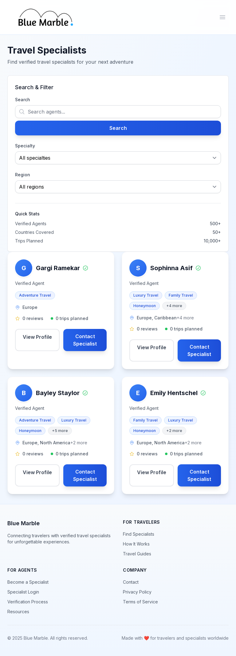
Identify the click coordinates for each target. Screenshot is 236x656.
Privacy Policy (137, 591)
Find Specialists (138, 534)
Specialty (25, 145)
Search (22, 99)
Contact (131, 582)
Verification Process (27, 601)
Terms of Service (140, 601)
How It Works (136, 543)
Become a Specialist (28, 582)
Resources (18, 611)
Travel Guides (137, 553)
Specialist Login (23, 591)
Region (22, 174)
